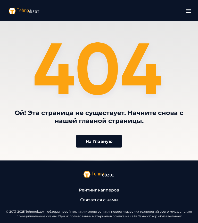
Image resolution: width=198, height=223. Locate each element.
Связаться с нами (99, 199)
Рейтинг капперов (99, 190)
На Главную (99, 141)
